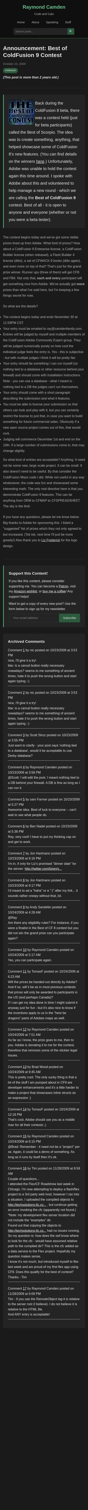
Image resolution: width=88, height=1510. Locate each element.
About (35, 22)
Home (21, 22)
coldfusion (10, 70)
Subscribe (69, 618)
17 (25, 1288)
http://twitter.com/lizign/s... (43, 868)
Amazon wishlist (25, 591)
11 (25, 971)
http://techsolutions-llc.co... (27, 1205)
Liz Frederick (50, 540)
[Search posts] (41, 31)
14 (25, 1109)
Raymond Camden (44, 7)
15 (25, 1136)
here (40, 161)
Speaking (52, 22)
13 (25, 1067)
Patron (63, 586)
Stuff (68, 22)
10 (25, 950)
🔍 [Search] (71, 31)
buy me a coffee (54, 591)
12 (25, 1029)
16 (25, 1168)
